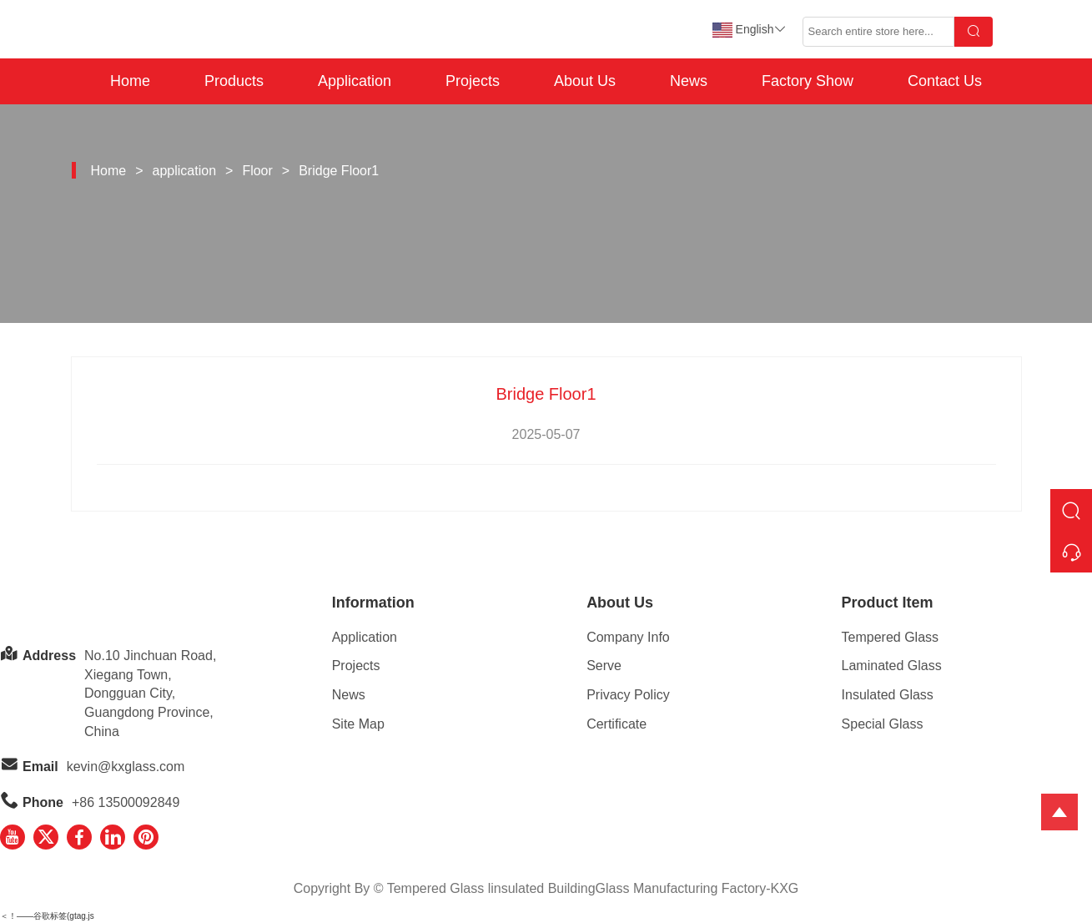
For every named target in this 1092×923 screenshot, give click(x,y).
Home (130, 81)
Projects (472, 81)
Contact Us (945, 81)
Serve (603, 665)
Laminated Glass (892, 665)
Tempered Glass (890, 637)
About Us (585, 81)
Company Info (628, 637)
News (688, 81)
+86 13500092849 (125, 802)
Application (354, 81)
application (185, 171)
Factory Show (807, 81)
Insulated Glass (887, 695)
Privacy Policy (628, 695)
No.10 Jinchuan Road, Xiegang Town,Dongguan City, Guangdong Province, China (150, 693)
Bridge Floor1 (339, 171)
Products (234, 81)
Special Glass (882, 724)
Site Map (358, 724)
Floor (257, 171)
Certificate (616, 724)
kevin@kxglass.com (126, 766)
